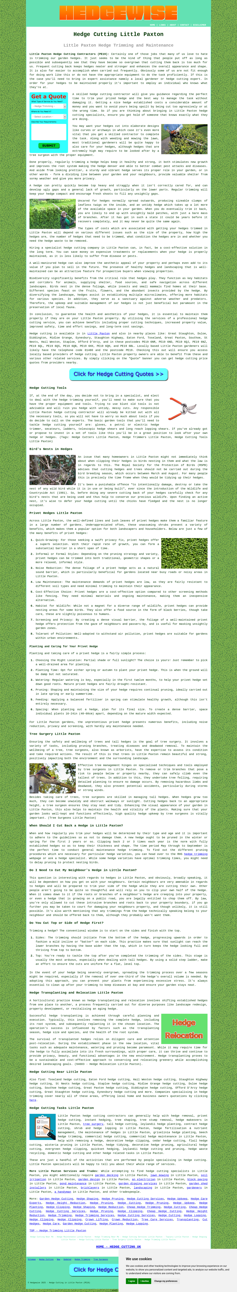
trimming (192, 189)
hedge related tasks (118, 1153)
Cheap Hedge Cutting (164, 1211)
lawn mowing (159, 1175)
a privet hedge (87, 653)
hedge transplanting (65, 1015)
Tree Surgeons (101, 1259)
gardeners (191, 346)
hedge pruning (162, 1144)
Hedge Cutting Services (145, 1198)
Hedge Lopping (195, 1215)
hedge (122, 98)
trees (125, 754)
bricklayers (90, 1187)
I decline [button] (145, 1281)
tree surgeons (94, 769)
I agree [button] (131, 1281)
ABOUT (173, 25)
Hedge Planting (111, 1223)
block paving (197, 1179)
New (58, 1259)
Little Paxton (98, 333)
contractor (130, 134)
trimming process (160, 972)
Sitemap (32, 1259)
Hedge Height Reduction (65, 1203)
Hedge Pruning (112, 1198)
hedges (108, 126)
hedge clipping (137, 1140)
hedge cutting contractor (110, 94)
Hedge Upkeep (177, 1198)
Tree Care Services (157, 1219)
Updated (67, 1259)
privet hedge (119, 722)
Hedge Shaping (87, 1198)
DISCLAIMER (199, 25)
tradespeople (129, 1191)
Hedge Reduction (110, 1207)
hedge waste (53, 240)
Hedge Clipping (58, 1207)
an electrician (143, 1179)
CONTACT (184, 25)
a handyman (62, 1191)
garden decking (106, 1175)
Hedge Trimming (60, 1215)
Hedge (33, 333)
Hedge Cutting (129, 1203)
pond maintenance (73, 1183)
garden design (89, 1179)
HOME (152, 25)
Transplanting (187, 1219)
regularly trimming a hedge (77, 162)
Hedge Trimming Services (94, 1215)
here (32, 1100)
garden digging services (137, 1183)
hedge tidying (117, 1144)
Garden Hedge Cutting (56, 1198)
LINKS (162, 25)
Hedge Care (51, 1223)
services (73, 358)
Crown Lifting (96, 1219)
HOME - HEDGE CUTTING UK (118, 1246)
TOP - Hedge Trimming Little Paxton (57, 1230)
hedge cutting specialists (167, 1171)
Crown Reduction (124, 1219)
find (41, 1079)
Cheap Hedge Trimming (143, 1207)
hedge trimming (196, 854)
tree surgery (93, 1124)
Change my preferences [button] (165, 1281)
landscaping (52, 1064)
